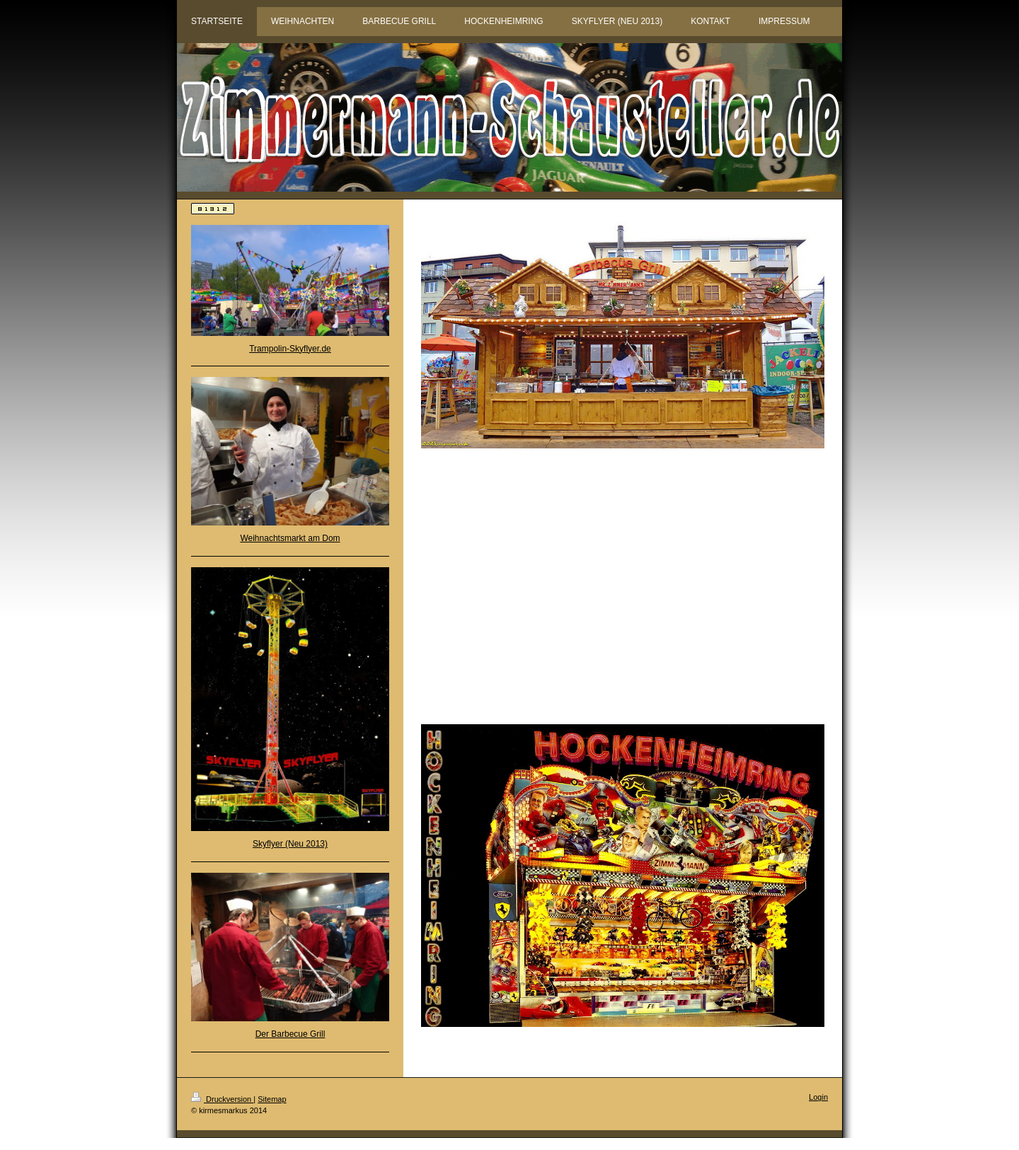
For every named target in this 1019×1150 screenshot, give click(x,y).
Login (818, 1097)
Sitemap (272, 1099)
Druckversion (222, 1099)
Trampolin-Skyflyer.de (290, 349)
